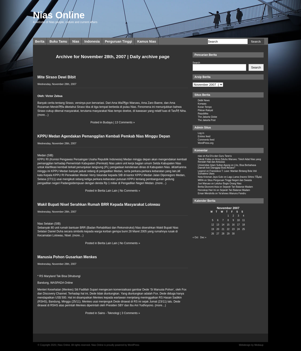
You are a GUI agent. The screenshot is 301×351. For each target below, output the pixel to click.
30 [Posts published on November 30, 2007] (233, 233)
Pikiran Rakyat (205, 110)
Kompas (202, 103)
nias (200, 156)
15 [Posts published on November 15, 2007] (228, 224)
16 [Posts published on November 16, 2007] (233, 224)
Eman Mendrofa (206, 193)
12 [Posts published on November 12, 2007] (212, 224)
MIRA (200, 180)
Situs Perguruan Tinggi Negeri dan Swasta (229, 180)
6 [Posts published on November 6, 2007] (217, 220)
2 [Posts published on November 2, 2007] (233, 215)
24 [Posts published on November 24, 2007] (238, 229)
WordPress (133, 345)
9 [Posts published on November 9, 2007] (233, 220)
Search (196, 62)
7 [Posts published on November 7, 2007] (223, 220)
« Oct (195, 237)
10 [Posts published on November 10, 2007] (238, 220)
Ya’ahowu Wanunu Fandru (232, 193)
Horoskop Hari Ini (207, 190)
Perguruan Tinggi (118, 41)
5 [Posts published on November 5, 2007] (213, 220)
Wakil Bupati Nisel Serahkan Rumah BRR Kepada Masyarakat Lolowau (98, 204)
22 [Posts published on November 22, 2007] (228, 229)
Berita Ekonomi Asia (208, 187)
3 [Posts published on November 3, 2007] (238, 215)
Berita (39, 41)
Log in (201, 133)
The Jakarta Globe (207, 117)
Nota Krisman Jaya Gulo (210, 177)
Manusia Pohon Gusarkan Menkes (67, 257)
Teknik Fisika (204, 159)
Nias (75, 41)
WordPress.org (206, 143)
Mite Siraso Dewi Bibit (56, 77)
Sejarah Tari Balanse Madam (238, 187)
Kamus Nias (146, 41)
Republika (203, 113)
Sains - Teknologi (108, 313)
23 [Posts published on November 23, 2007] (233, 229)
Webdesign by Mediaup (251, 345)
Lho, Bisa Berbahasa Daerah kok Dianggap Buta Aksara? (227, 166)
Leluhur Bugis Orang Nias (228, 183)
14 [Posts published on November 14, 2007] (223, 224)
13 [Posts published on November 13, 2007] (218, 224)
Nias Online (59, 15)
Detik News (204, 100)
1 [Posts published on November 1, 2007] (228, 215)
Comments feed (206, 139)
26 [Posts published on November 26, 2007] (212, 233)
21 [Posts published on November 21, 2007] (223, 229)
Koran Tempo (205, 107)
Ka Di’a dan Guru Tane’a (219, 156)
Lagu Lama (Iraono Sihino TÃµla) (244, 177)
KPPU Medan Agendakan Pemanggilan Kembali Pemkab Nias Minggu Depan (103, 136)
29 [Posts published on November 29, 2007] (228, 233)
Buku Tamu (58, 41)
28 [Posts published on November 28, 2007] (223, 233)
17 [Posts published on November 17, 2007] (238, 224)
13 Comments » (125, 122)
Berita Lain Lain (107, 190)
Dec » (203, 237)
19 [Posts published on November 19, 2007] (212, 229)
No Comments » (130, 190)
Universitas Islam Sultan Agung (214, 165)
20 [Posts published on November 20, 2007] (218, 229)
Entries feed (204, 136)
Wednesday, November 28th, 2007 (56, 84)
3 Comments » (131, 313)
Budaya (108, 122)
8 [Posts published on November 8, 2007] (228, 220)
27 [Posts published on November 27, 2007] (218, 233)
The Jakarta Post (207, 120)
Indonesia (92, 41)
